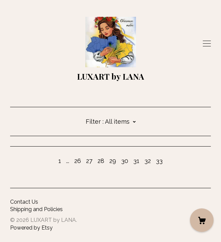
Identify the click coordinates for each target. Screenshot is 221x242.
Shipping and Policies (36, 209)
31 (136, 160)
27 (89, 160)
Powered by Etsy (31, 228)
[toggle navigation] (207, 43)
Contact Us (24, 202)
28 (101, 160)
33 (159, 160)
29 (112, 160)
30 (124, 160)
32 (147, 160)
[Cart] (202, 220)
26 (77, 160)
